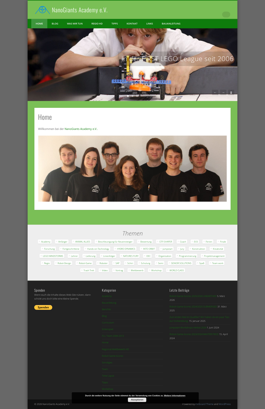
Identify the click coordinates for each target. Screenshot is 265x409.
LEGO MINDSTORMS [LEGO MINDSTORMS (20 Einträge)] (53, 256)
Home (39, 23)
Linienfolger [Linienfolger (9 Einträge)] (109, 256)
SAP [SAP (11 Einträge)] (117, 263)
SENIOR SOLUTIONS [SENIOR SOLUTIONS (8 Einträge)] (181, 263)
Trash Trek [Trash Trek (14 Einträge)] (89, 270)
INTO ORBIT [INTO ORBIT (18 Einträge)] (149, 248)
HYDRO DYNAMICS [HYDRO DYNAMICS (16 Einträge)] (126, 248)
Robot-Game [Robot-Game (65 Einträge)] (85, 263)
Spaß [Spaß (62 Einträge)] (201, 263)
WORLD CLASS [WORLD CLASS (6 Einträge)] (176, 270)
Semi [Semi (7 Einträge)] (160, 263)
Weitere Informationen (174, 395)
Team (105, 369)
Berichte (106, 309)
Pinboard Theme (204, 404)
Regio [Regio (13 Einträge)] (47, 263)
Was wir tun (75, 23)
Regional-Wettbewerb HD (115, 349)
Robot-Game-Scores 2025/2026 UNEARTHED (193, 296)
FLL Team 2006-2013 (113, 335)
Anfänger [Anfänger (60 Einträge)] (62, 241)
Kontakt (132, 23)
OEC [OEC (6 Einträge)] (148, 256)
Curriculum (108, 322)
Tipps (115, 23)
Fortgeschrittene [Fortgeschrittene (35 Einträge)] (71, 248)
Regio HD (97, 23)
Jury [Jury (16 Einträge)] (182, 248)
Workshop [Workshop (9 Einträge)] (156, 270)
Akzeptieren (137, 400)
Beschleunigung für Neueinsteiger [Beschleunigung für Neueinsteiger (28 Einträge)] (115, 241)
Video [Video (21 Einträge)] (105, 270)
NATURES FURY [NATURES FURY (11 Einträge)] (130, 256)
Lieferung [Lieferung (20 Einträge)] (90, 256)
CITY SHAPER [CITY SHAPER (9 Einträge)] (165, 241)
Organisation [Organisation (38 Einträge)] (164, 256)
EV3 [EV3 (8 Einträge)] (196, 241)
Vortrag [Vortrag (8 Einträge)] (119, 270)
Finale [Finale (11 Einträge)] (223, 241)
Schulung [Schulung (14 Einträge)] (145, 263)
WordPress (225, 404)
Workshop (107, 389)
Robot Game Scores (112, 355)
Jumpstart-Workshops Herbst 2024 (187, 327)
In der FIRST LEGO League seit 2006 (177, 58)
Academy (107, 296)
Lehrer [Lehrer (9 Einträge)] (74, 256)
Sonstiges (107, 362)
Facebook (212, 14)
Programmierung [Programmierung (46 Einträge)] (187, 256)
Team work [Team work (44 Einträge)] (217, 263)
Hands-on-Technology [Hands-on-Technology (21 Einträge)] (98, 248)
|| (231, 92)
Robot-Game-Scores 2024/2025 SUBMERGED (193, 306)
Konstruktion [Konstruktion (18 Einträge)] (198, 248)
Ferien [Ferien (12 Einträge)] (209, 241)
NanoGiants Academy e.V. (80, 9)
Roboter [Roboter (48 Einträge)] (104, 263)
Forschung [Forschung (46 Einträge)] (49, 248)
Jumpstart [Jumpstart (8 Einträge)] (167, 248)
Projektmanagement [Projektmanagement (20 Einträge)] (214, 256)
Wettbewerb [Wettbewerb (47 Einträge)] (137, 270)
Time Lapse (108, 375)
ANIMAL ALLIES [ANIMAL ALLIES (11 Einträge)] (82, 241)
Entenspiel (107, 329)
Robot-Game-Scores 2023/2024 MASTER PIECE (194, 334)
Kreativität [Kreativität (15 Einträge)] (218, 248)
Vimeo (220, 14)
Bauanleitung (171, 23)
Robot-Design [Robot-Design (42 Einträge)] (64, 263)
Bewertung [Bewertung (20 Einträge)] (145, 241)
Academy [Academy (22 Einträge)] (45, 241)
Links (149, 23)
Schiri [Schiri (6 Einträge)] (130, 263)
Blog (55, 23)
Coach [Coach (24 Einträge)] (183, 241)
